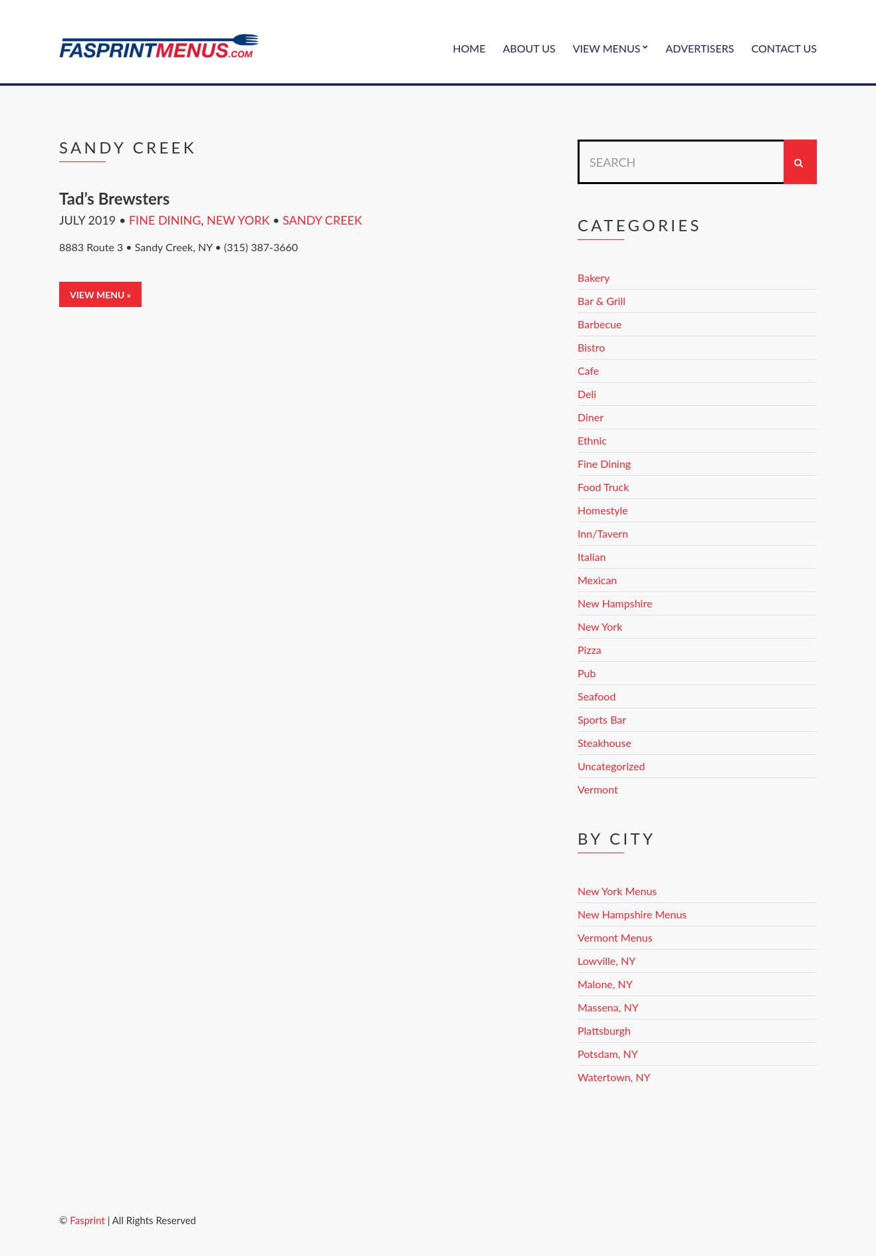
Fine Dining (165, 220)
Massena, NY (608, 1007)
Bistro (591, 347)
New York (238, 220)
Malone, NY (605, 984)
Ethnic (592, 440)
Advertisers (700, 48)
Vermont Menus (615, 937)
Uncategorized (611, 766)
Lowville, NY (606, 960)
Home (469, 48)
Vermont (598, 789)
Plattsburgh (604, 1030)
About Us (528, 48)
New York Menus (617, 891)
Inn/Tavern (603, 533)
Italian (591, 556)
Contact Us (784, 48)
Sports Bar (602, 719)
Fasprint (87, 1220)
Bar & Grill (601, 300)
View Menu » (100, 294)
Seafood (596, 696)
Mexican (597, 580)
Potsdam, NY (608, 1053)
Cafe (588, 370)
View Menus (607, 48)
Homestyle (603, 510)
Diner (590, 417)
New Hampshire (615, 603)
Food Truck (603, 486)
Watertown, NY (614, 1077)
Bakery (593, 277)
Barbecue (599, 324)
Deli (587, 393)
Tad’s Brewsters (114, 198)
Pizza (590, 649)
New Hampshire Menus (632, 914)
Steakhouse (604, 742)
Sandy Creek (322, 220)
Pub (587, 673)
